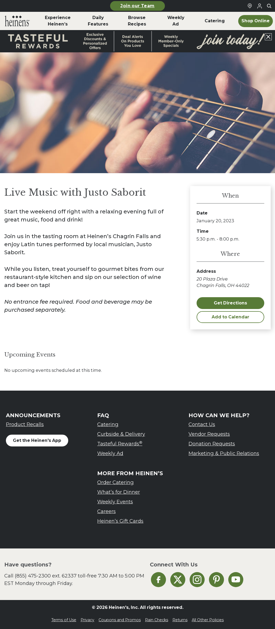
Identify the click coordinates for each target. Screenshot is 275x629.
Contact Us (202, 424)
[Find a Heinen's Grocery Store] (250, 6)
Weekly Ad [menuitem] (175, 21)
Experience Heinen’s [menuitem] (58, 21)
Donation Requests (212, 444)
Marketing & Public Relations (224, 453)
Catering (107, 424)
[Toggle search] (269, 6)
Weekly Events (115, 502)
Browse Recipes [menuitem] (137, 21)
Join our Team (137, 5)
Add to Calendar (230, 316)
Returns (179, 619)
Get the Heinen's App (37, 440)
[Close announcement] (268, 36)
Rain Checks (156, 619)
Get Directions (230, 303)
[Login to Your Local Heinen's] (259, 6)
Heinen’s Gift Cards (120, 521)
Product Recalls (25, 424)
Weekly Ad (110, 453)
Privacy (87, 619)
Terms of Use (63, 619)
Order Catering (115, 482)
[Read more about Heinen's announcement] (137, 41)
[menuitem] (17, 21)
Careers (106, 511)
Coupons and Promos (120, 619)
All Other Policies (208, 619)
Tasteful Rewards (119, 443)
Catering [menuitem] (215, 20)
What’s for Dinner (118, 492)
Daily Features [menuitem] (98, 21)
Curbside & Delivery (121, 434)
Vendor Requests (209, 434)
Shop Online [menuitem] (255, 20)
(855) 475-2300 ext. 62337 (46, 576)
